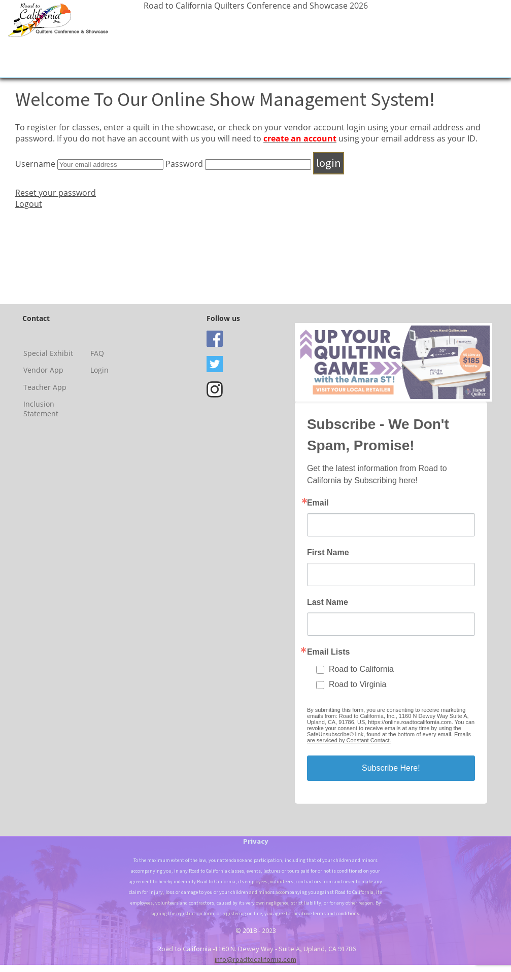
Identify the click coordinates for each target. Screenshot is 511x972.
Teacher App (44, 387)
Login (99, 370)
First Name (328, 553)
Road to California (361, 669)
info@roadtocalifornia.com (255, 959)
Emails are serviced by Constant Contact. (389, 737)
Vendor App (43, 370)
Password (184, 163)
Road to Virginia (358, 684)
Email (318, 503)
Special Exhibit (48, 353)
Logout (28, 203)
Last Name (327, 602)
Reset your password (55, 192)
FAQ (97, 353)
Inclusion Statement (40, 408)
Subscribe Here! (391, 768)
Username (35, 163)
